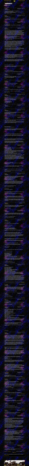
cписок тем (5, 7)
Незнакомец (7, 372)
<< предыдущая (5, 451)
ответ (22, 13)
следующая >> (9, 451)
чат (18, 0)
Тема (9, 2)
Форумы (5, 2)
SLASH (6, 8)
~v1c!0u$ (6, 284)
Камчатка (7, 2)
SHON (6, 395)
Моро (6, 94)
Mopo (6, 15)
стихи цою (20, 0)
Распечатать (14, 452)
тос (5, 109)
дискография (5, 0)
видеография (8, 0)
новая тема (8, 7)
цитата (23, 13)
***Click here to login (6, 455)
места (10, 0)
